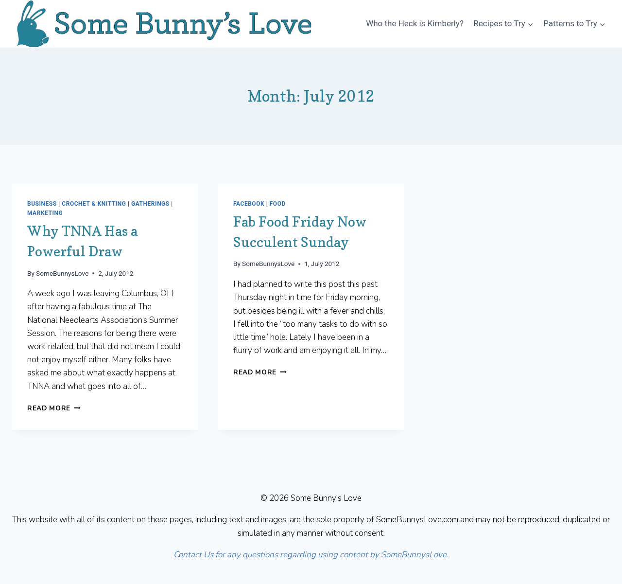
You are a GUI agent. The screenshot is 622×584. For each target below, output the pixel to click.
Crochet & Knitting (94, 203)
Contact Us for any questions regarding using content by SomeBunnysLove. (311, 554)
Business (42, 203)
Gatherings (150, 203)
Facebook (248, 203)
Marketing (45, 213)
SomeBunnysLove (62, 273)
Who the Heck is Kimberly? (415, 23)
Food (278, 203)
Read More (54, 408)
